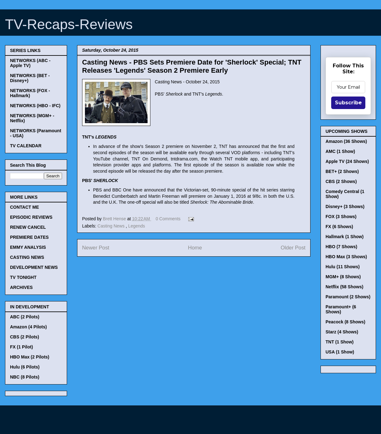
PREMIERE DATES (29, 237)
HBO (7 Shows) (341, 246)
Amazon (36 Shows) (346, 141)
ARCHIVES (21, 287)
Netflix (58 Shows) (344, 286)
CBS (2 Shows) (341, 181)
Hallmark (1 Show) (344, 236)
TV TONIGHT (23, 277)
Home (195, 248)
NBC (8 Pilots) (24, 376)
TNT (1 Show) (339, 341)
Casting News (111, 225)
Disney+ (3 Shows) (345, 206)
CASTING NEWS (27, 257)
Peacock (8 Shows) (345, 321)
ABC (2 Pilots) (24, 316)
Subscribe (348, 103)
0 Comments (168, 218)
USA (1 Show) (340, 351)
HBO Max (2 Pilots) (29, 356)
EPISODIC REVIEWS (31, 217)
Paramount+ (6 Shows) (341, 309)
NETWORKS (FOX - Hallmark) (30, 93)
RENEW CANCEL (28, 227)
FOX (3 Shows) (341, 216)
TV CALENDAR (25, 145)
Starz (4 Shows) (342, 331)
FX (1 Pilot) (21, 346)
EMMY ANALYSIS (28, 247)
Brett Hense (115, 218)
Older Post (293, 248)
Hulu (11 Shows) (343, 266)
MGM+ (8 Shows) (343, 276)
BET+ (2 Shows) (342, 171)
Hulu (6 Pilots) (24, 366)
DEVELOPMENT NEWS (34, 267)
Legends (136, 225)
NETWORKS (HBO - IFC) (35, 105)
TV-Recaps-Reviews (69, 24)
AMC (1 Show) (340, 151)
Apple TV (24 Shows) (347, 161)
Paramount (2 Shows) (348, 296)
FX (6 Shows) (339, 226)
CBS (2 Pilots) (24, 336)
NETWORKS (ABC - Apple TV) (30, 63)
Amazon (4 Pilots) (28, 326)
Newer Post (95, 248)
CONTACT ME (24, 207)
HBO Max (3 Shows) (346, 256)
